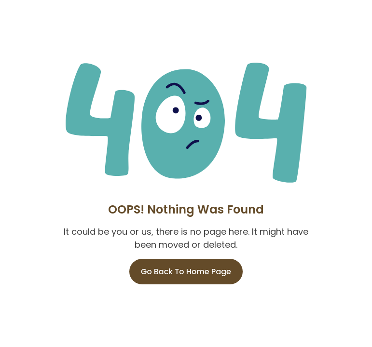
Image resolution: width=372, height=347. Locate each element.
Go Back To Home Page (186, 271)
